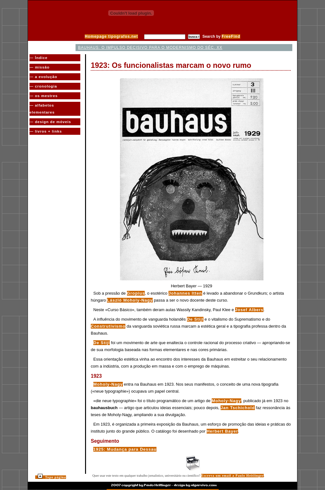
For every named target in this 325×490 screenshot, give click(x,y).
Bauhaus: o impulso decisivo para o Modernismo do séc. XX (150, 47)
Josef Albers (249, 309)
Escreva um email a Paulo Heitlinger (232, 475)
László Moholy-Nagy (130, 300)
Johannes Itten (185, 293)
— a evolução (43, 77)
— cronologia (43, 86)
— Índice (39, 58)
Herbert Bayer (222, 431)
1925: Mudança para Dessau (124, 449)
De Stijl (195, 319)
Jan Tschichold (238, 407)
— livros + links (46, 131)
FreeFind (231, 36)
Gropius (136, 293)
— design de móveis (50, 122)
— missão (40, 67)
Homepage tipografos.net (111, 36)
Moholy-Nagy (108, 384)
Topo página (52, 477)
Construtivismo (108, 326)
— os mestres (44, 96)
